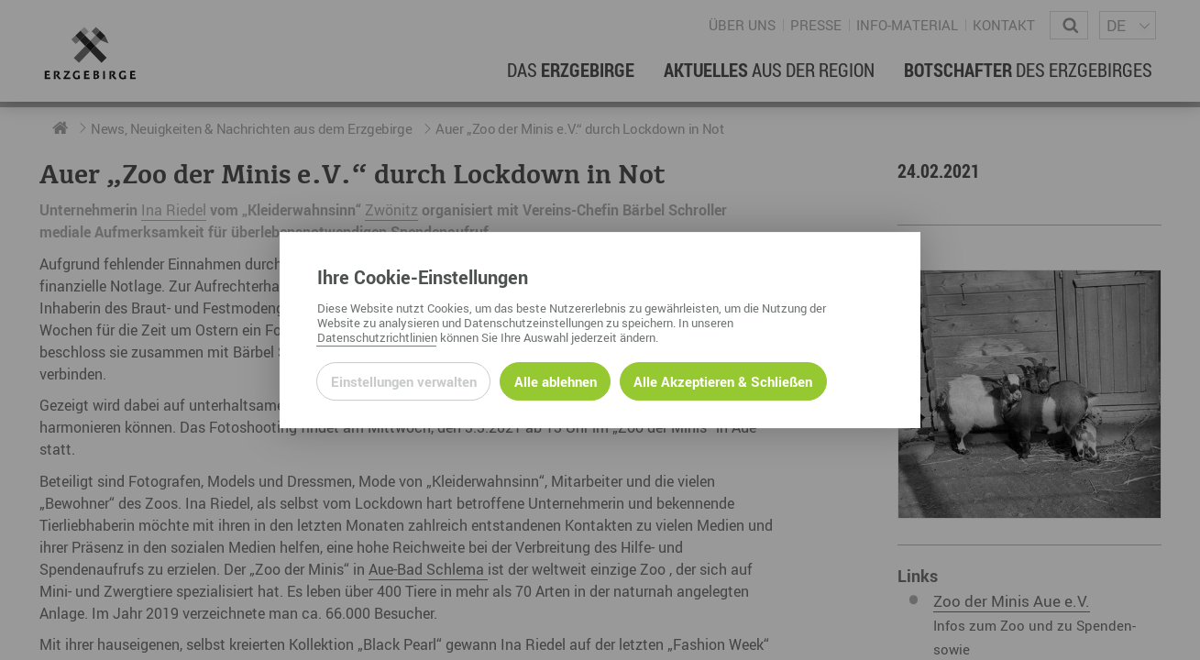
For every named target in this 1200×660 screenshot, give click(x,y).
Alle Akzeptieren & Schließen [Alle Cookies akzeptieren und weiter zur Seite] (722, 381)
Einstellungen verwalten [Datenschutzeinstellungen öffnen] (404, 381)
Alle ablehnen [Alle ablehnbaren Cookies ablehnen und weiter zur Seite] (555, 381)
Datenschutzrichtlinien (377, 337)
